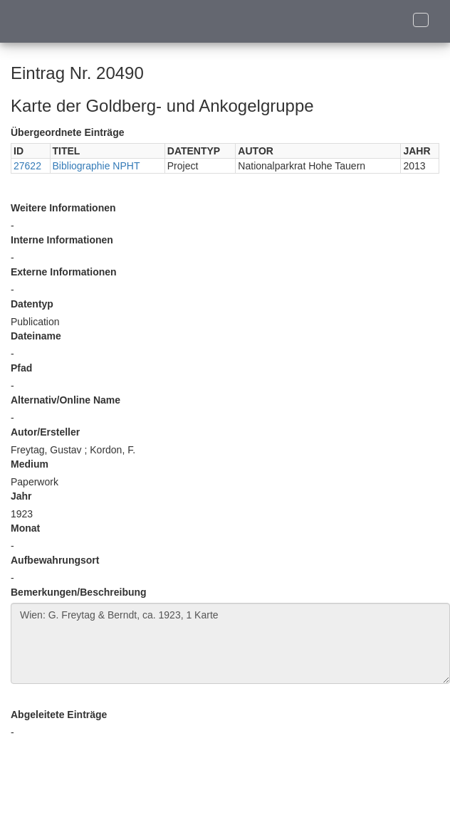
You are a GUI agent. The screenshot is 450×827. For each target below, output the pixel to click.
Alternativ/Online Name (65, 400)
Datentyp (32, 304)
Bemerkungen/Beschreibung (79, 592)
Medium (29, 464)
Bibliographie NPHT (96, 166)
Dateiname (36, 336)
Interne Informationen (62, 240)
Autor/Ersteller (45, 432)
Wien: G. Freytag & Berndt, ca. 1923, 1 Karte (230, 643)
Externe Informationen (64, 272)
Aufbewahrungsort (55, 560)
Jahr (21, 496)
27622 (27, 166)
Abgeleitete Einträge (59, 714)
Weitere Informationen (63, 208)
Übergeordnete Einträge (67, 132)
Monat (25, 528)
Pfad (21, 368)
